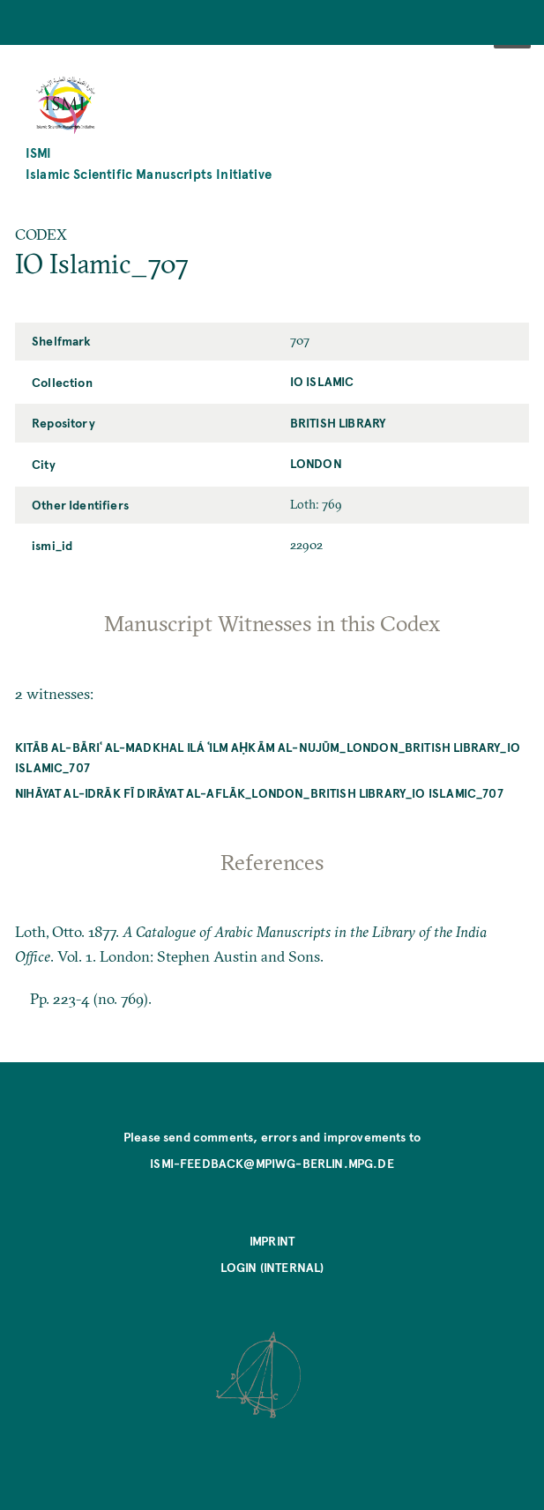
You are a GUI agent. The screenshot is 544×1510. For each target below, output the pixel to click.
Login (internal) (272, 1267)
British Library (338, 422)
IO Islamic (322, 381)
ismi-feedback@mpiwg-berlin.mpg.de (272, 1163)
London (316, 463)
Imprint (272, 1240)
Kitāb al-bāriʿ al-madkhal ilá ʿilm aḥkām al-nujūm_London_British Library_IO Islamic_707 (267, 757)
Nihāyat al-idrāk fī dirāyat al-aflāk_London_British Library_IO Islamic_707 (259, 792)
